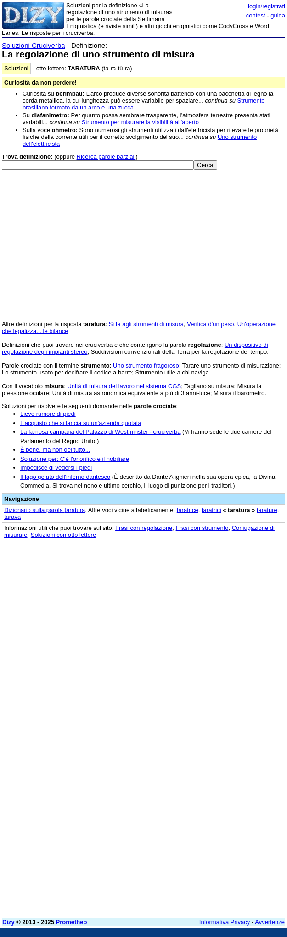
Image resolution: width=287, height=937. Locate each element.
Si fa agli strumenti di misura (146, 324)
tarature (267, 509)
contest (255, 15)
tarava (12, 516)
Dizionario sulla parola (44, 509)
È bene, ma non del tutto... (55, 449)
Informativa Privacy (224, 922)
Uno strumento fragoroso (146, 365)
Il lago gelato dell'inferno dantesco (65, 476)
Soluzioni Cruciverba (33, 45)
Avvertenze (270, 922)
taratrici (211, 509)
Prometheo (71, 922)
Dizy (8, 922)
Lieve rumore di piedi (48, 413)
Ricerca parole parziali (106, 156)
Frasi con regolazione (143, 527)
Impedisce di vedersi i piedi (56, 467)
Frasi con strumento (202, 527)
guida (277, 15)
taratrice (187, 509)
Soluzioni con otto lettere (63, 534)
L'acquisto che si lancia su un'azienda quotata (80, 423)
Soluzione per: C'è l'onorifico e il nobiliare (74, 458)
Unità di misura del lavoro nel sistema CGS (124, 386)
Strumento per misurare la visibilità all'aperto (140, 122)
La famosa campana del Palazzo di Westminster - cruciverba (100, 431)
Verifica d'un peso (210, 324)
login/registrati (266, 6)
